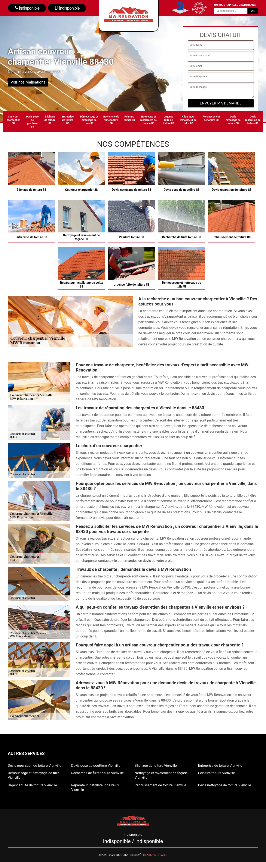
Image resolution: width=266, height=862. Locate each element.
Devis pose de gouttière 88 (32, 121)
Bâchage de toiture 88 (49, 120)
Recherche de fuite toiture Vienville (97, 773)
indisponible (27, 8)
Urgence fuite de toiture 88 (168, 120)
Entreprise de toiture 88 (68, 120)
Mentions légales (155, 854)
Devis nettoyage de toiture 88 (233, 120)
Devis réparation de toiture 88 (253, 120)
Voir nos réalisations (28, 82)
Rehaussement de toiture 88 (211, 118)
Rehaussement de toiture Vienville (160, 785)
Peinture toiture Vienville (216, 773)
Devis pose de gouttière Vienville (95, 766)
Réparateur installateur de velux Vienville (95, 787)
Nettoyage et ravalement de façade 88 (148, 120)
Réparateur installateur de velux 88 (188, 120)
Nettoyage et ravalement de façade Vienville (161, 775)
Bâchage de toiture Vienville (156, 766)
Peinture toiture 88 (129, 118)
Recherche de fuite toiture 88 (111, 120)
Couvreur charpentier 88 (13, 120)
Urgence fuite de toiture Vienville (32, 785)
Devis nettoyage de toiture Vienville (224, 785)
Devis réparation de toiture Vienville (34, 766)
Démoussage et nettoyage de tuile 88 (89, 120)
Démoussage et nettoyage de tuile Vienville (33, 775)
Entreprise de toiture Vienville (220, 766)
